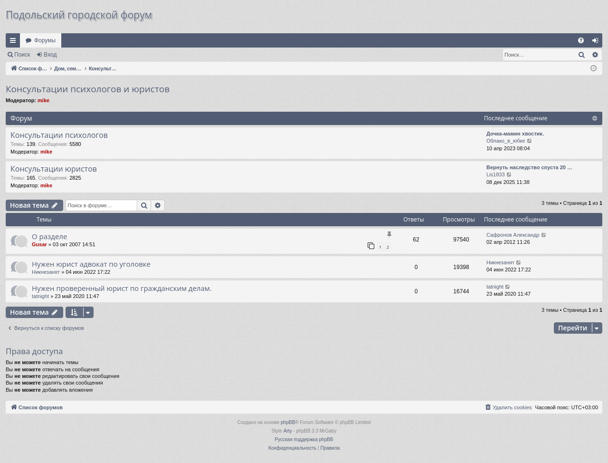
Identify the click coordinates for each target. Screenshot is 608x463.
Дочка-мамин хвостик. (515, 133)
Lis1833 (495, 174)
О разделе (49, 236)
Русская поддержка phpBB (304, 439)
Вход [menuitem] (597, 42)
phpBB (288, 422)
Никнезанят (46, 272)
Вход (50, 54)
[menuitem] (581, 40)
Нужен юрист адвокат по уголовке (91, 264)
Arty (288, 431)
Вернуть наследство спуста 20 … (529, 167)
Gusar (39, 244)
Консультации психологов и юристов (88, 89)
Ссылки (15, 42)
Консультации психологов (59, 135)
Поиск (22, 54)
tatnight (40, 296)
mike (43, 100)
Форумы (45, 40)
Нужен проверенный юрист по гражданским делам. (122, 288)
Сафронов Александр (513, 235)
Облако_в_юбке (505, 141)
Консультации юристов (53, 169)
